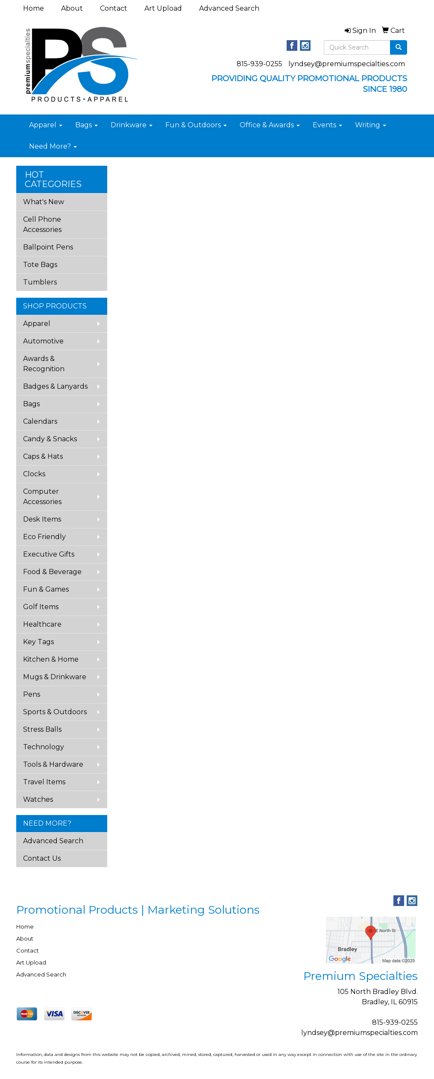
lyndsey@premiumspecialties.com (346, 64)
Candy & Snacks (50, 439)
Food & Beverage (52, 572)
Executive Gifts (48, 554)
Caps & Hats (43, 456)
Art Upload (163, 8)
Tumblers (40, 282)
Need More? (53, 146)
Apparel (45, 125)
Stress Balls (42, 729)
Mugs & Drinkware (54, 677)
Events (327, 125)
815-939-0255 (259, 64)
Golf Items (41, 607)
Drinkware (131, 125)
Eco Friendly (44, 537)
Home (33, 8)
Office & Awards (270, 125)
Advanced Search (229, 8)
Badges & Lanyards (55, 386)
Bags (86, 125)
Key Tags (38, 642)
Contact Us (42, 858)
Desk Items (42, 519)
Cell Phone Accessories (42, 224)
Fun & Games (46, 589)
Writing (370, 125)
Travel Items (44, 782)
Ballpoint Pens (48, 247)
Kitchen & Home (51, 659)
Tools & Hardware (53, 764)
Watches (38, 799)
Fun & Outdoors (196, 125)
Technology (43, 747)
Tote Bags (40, 265)
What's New (43, 202)
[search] (398, 47)
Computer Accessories (42, 496)
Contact (113, 8)
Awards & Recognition (44, 364)
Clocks (34, 474)
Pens (31, 694)
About (72, 8)
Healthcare (42, 624)
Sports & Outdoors (55, 712)
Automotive (43, 341)
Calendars (40, 421)
